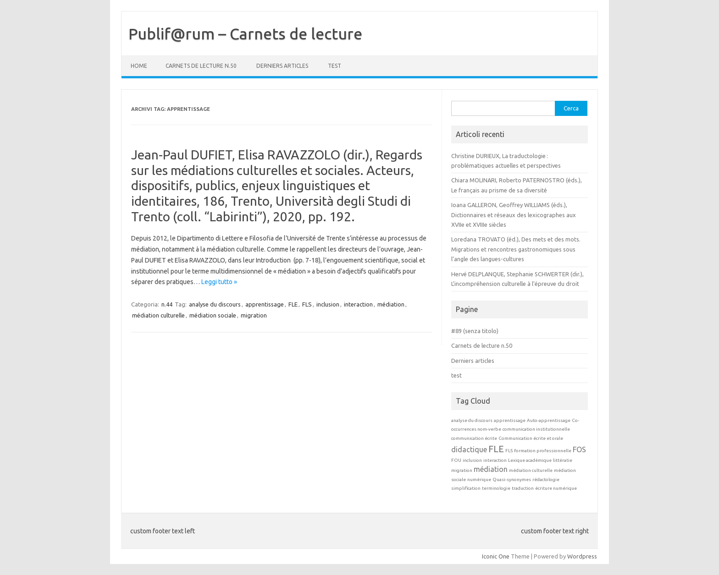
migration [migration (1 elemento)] (461, 470)
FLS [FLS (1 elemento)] (509, 450)
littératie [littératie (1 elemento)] (562, 460)
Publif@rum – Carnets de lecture (245, 33)
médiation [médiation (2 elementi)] (491, 469)
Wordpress (582, 556)
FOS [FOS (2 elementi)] (579, 449)
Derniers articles (282, 66)
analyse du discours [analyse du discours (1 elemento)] (471, 420)
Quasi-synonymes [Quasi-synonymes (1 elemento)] (511, 479)
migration (254, 315)
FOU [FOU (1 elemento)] (456, 460)
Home (139, 66)
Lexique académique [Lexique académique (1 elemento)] (530, 460)
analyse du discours (215, 304)
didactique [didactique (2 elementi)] (469, 449)
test (334, 66)
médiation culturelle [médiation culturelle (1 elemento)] (531, 470)
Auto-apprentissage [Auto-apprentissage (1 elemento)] (548, 420)
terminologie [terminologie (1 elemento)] (496, 488)
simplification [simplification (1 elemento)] (466, 488)
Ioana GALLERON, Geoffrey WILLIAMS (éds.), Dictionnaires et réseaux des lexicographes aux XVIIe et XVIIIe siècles (513, 215)
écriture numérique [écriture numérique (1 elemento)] (556, 488)
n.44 (166, 304)
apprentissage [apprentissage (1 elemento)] (509, 420)
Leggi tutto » (219, 281)
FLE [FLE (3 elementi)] (496, 449)
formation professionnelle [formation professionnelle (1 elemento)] (542, 450)
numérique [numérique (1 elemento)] (479, 479)
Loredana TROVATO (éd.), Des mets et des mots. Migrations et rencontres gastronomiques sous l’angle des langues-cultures (516, 249)
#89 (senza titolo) (474, 331)
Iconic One (495, 556)
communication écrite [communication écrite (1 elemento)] (474, 438)
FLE (293, 304)
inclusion (327, 304)
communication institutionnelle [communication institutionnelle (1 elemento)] (536, 429)
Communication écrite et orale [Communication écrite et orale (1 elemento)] (530, 438)
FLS (307, 304)
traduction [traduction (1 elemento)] (523, 488)
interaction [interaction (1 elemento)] (495, 460)
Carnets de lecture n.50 (201, 66)
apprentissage (264, 304)
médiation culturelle (158, 315)
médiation (390, 304)
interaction (358, 304)
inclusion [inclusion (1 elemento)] (472, 460)
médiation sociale (212, 315)
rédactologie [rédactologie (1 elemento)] (545, 479)
